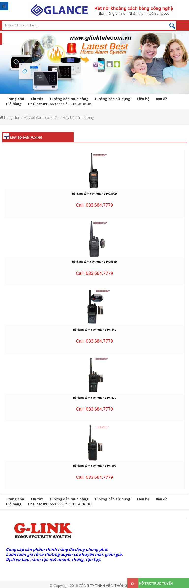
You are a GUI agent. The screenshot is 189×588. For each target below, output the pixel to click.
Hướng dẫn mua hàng (69, 98)
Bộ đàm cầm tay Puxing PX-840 (94, 329)
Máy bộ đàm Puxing (78, 117)
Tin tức (37, 98)
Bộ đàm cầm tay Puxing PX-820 (94, 397)
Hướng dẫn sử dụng (112, 98)
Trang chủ (15, 98)
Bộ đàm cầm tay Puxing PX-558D (94, 261)
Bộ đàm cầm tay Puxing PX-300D (94, 193)
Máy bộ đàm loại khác (41, 117)
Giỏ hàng (14, 103)
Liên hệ (143, 98)
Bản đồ (162, 98)
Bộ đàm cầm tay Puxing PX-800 (94, 465)
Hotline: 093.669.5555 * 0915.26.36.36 (59, 103)
